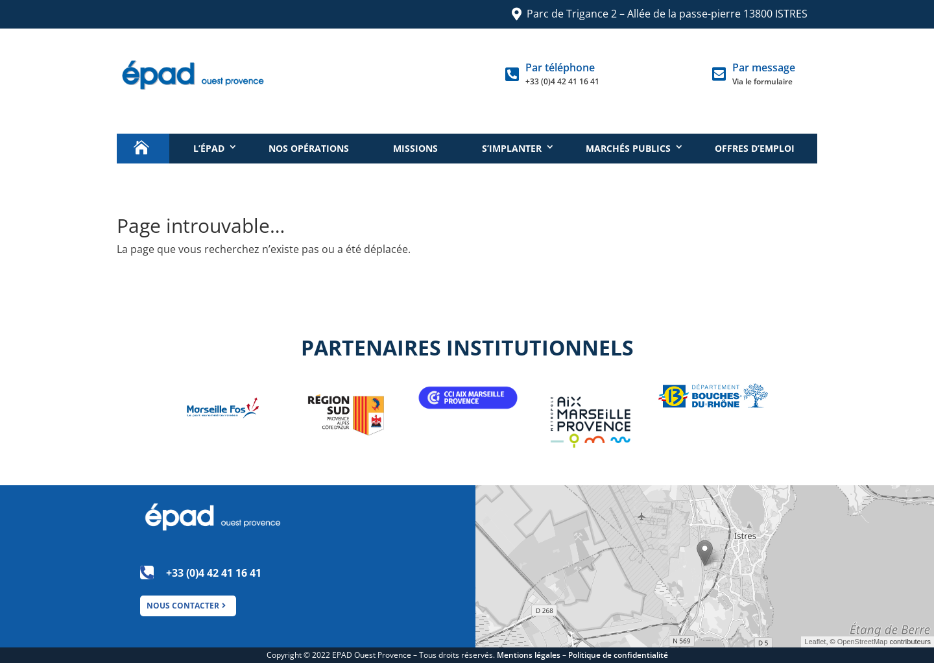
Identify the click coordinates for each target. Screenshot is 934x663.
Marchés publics (628, 148)
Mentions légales (528, 654)
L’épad (208, 148)
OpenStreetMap (862, 641)
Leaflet (815, 641)
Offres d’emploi (755, 148)
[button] (705, 553)
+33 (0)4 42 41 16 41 (562, 81)
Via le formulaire (762, 81)
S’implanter (512, 148)
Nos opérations (309, 148)
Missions (415, 148)
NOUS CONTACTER (183, 605)
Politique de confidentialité (618, 654)
